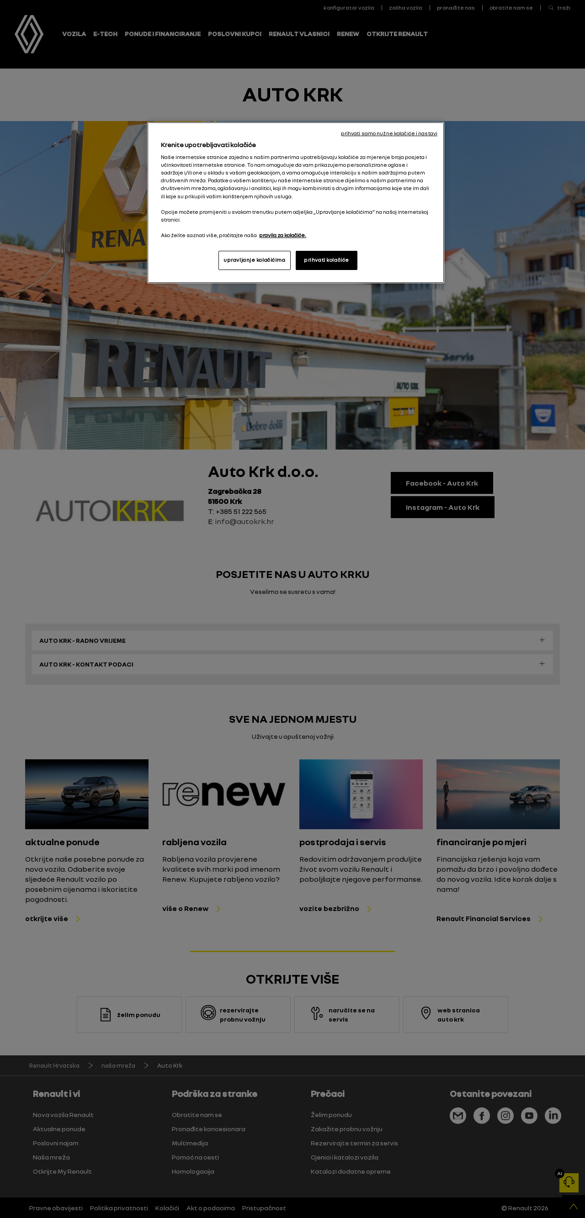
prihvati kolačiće (326, 260)
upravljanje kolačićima (254, 260)
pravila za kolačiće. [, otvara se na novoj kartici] (282, 235)
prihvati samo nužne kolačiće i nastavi (389, 133)
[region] (295, 202)
